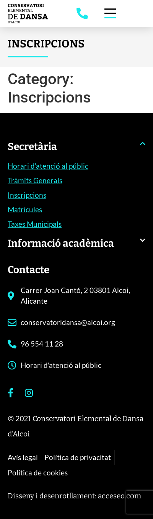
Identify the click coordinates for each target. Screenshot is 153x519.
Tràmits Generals (35, 180)
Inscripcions (27, 194)
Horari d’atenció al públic (48, 165)
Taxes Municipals (35, 224)
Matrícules (25, 209)
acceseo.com (119, 495)
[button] (76, 150)
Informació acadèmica (61, 243)
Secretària (32, 147)
